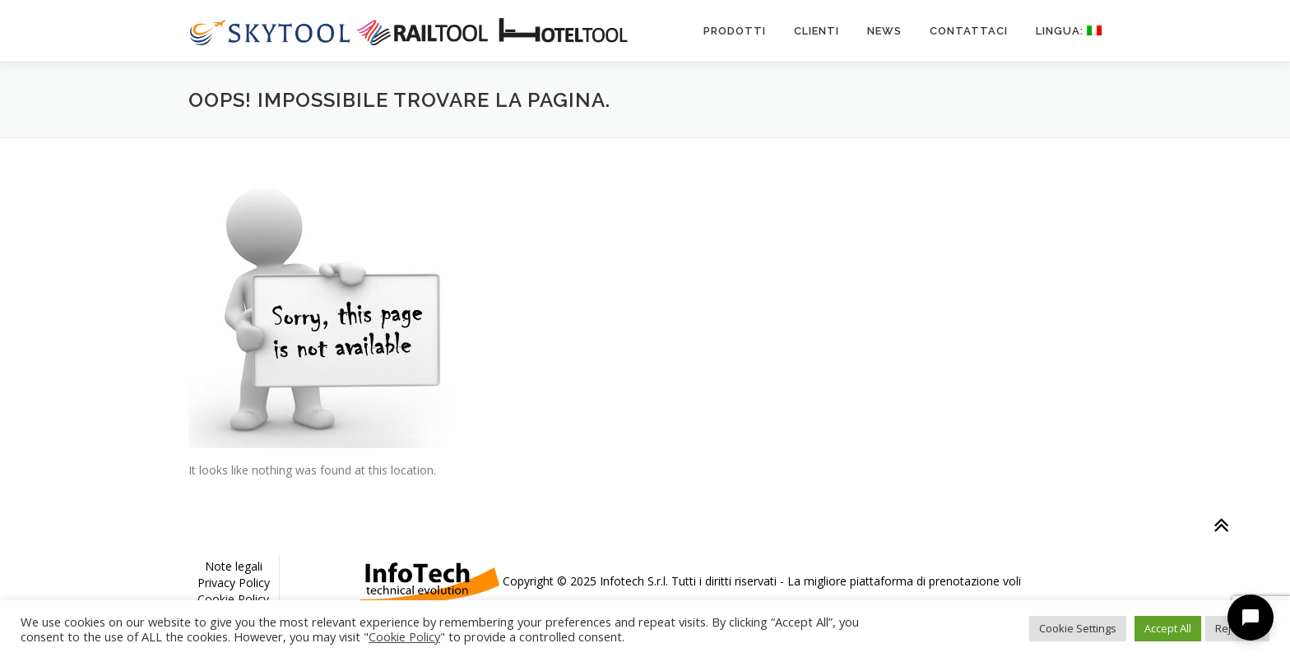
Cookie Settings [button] (1077, 628)
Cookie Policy (233, 599)
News (884, 31)
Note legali (233, 566)
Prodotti (734, 31)
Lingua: (1069, 31)
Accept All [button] (1167, 628)
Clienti (816, 31)
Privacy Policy (233, 582)
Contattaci (969, 31)
